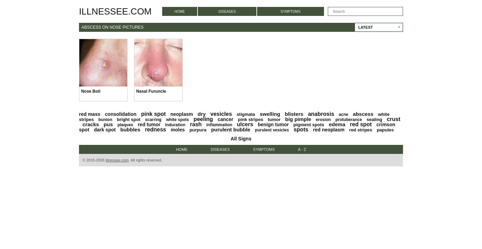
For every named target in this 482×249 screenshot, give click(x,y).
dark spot (105, 129)
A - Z (302, 149)
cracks (90, 124)
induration (175, 124)
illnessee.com (115, 11)
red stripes (360, 129)
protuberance (348, 119)
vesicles (221, 114)
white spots (177, 119)
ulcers (245, 124)
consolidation (121, 114)
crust (393, 119)
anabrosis (321, 114)
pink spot (153, 114)
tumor (274, 119)
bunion (105, 119)
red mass (89, 114)
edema (337, 124)
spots (300, 129)
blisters (294, 114)
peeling (203, 119)
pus (108, 124)
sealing (374, 119)
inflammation (219, 124)
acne (343, 114)
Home (180, 11)
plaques (125, 124)
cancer (225, 119)
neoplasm (181, 114)
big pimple (298, 119)
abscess (363, 114)
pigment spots (308, 124)
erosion (323, 119)
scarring (153, 119)
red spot (361, 124)
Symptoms (290, 11)
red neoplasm (328, 129)
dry (201, 114)
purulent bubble (230, 129)
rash (196, 124)
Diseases (227, 11)
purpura (198, 129)
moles (178, 129)
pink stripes (250, 119)
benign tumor (273, 124)
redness (155, 129)
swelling (270, 114)
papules (385, 129)
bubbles (130, 129)
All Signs (241, 138)
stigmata (246, 114)
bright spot (128, 119)
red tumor (149, 124)
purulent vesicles (272, 130)
